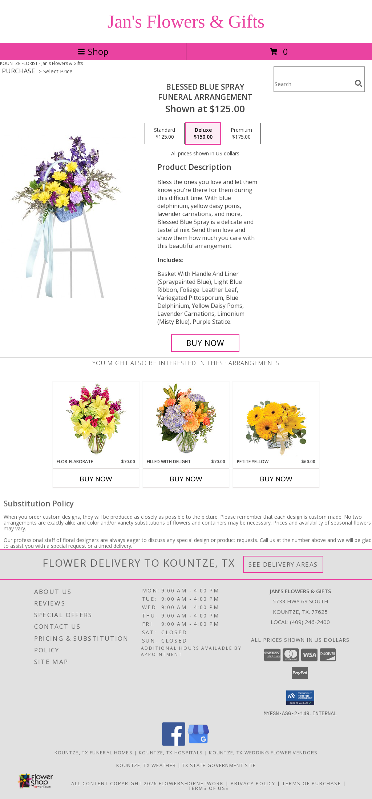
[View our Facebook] (173, 743)
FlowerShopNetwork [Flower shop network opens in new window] (191, 783)
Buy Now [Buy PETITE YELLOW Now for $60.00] (276, 479)
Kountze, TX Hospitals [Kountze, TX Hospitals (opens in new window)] (171, 752)
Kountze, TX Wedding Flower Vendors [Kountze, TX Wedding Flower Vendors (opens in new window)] (263, 752)
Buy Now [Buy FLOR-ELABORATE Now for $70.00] (96, 479)
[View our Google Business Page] (198, 743)
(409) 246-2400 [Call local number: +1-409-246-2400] (310, 621)
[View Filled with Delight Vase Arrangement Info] (186, 420)
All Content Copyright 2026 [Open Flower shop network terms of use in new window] (114, 783)
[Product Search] (313, 83)
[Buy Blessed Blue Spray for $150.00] (205, 343)
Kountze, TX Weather (146, 765)
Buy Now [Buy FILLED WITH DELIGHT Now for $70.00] (186, 479)
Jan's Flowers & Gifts (186, 21)
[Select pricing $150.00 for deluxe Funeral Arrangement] (203, 133)
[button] (300, 697)
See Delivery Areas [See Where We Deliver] (283, 564)
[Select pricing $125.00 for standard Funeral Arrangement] (164, 133)
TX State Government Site (219, 765)
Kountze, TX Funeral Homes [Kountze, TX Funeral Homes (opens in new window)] (93, 752)
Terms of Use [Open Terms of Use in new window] (209, 787)
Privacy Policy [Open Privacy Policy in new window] (253, 783)
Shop (93, 51)
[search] (358, 83)
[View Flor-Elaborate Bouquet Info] (96, 420)
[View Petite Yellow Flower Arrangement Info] (276, 420)
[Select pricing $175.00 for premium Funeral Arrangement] (241, 133)
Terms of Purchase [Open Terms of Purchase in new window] (311, 783)
